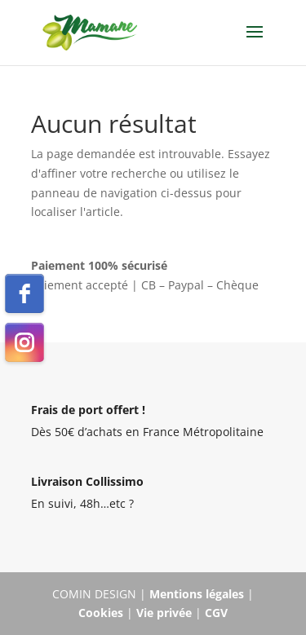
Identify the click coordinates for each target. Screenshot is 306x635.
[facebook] (24, 293)
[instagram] (24, 342)
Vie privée (164, 612)
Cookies (100, 612)
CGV (216, 612)
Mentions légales (196, 594)
